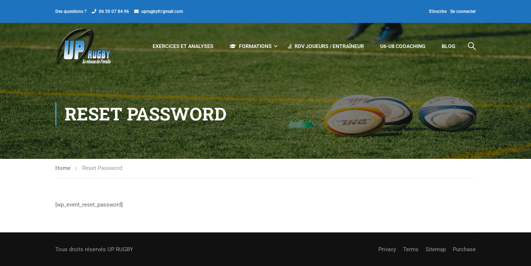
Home (62, 168)
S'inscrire (438, 11)
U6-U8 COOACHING (403, 46)
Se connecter (463, 11)
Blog (448, 46)
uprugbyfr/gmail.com (162, 11)
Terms (411, 249)
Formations (251, 46)
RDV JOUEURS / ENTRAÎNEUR (326, 46)
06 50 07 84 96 (114, 11)
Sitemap (436, 249)
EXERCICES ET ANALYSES (183, 46)
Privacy (387, 249)
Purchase (464, 249)
